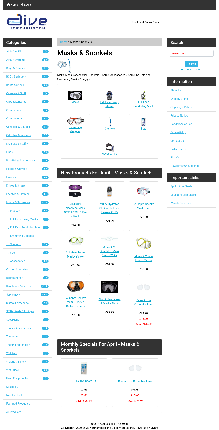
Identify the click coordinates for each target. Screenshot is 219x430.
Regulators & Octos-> (27, 286)
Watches (27, 353)
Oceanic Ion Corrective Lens (143, 302)
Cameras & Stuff (27, 93)
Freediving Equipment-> (27, 160)
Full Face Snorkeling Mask (143, 99)
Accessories (109, 148)
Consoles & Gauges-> (27, 127)
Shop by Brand (179, 98)
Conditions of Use (181, 124)
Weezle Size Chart (181, 203)
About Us (176, 90)
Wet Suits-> (27, 370)
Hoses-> (27, 177)
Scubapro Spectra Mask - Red (143, 206)
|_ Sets (27, 252)
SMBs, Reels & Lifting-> (27, 311)
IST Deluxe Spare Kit (84, 381)
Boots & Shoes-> (27, 85)
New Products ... (16, 395)
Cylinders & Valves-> (27, 135)
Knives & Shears (27, 185)
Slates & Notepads (27, 303)
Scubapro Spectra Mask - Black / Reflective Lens (75, 302)
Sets (143, 123)
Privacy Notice (179, 115)
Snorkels (109, 123)
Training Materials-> (27, 344)
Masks (75, 97)
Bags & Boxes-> (27, 68)
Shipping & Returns (182, 107)
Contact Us (177, 140)
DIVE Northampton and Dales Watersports (108, 427)
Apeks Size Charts (181, 186)
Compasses (27, 110)
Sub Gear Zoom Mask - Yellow (75, 254)
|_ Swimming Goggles (20, 236)
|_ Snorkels (27, 244)
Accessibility (178, 132)
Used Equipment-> (27, 378)
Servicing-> (27, 294)
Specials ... (12, 386)
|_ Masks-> (27, 210)
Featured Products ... (18, 403)
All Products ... (15, 412)
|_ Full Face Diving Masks (27, 219)
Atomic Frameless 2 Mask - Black (110, 301)
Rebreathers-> (27, 277)
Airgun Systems (27, 59)
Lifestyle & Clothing (27, 194)
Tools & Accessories (27, 328)
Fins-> (27, 152)
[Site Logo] (38, 22)
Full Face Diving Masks (109, 99)
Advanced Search (191, 69)
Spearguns (27, 319)
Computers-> (27, 118)
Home (12, 4)
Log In (26, 4)
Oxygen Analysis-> (27, 269)
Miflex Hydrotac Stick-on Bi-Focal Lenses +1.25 (109, 208)
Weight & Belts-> (27, 361)
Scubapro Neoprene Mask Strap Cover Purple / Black (75, 210)
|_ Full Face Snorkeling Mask (27, 227)
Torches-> (27, 336)
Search (191, 64)
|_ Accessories (27, 261)
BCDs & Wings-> (27, 76)
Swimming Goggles (75, 125)
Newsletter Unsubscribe (184, 166)
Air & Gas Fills (27, 51)
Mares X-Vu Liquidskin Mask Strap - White (109, 251)
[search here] (192, 53)
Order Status (178, 149)
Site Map (175, 157)
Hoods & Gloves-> (27, 168)
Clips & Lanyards (27, 101)
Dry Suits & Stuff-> (27, 143)
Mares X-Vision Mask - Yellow (143, 258)
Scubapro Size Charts (183, 194)
